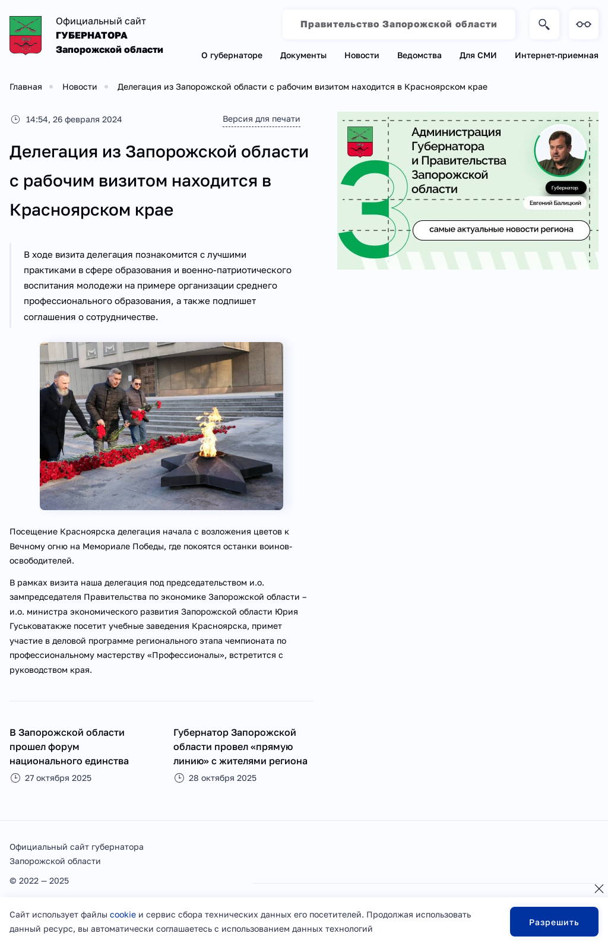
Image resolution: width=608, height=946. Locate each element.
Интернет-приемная (556, 55)
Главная (26, 86)
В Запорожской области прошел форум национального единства (69, 746)
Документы (303, 55)
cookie (123, 914)
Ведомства (419, 55)
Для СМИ (478, 55)
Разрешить (554, 922)
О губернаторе (231, 55)
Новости (361, 55)
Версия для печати (260, 118)
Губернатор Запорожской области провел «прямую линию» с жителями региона (240, 746)
